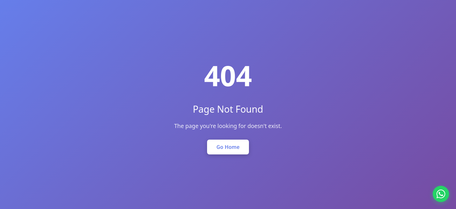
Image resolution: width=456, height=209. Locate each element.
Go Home (228, 146)
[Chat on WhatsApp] (441, 194)
